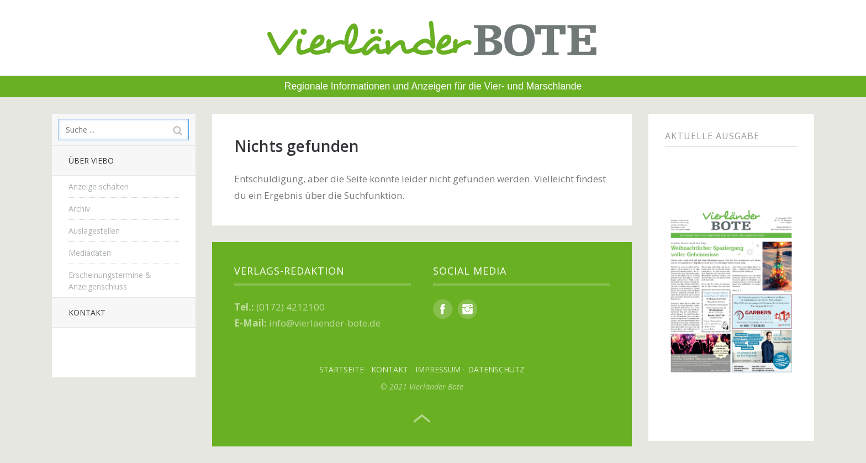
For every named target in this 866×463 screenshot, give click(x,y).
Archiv (79, 208)
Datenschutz (496, 369)
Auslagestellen (94, 230)
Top (422, 419)
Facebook (442, 309)
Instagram (467, 309)
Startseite (341, 369)
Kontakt (86, 312)
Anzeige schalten (98, 186)
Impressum (438, 369)
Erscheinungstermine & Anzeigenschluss (109, 281)
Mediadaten (89, 253)
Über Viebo (91, 160)
